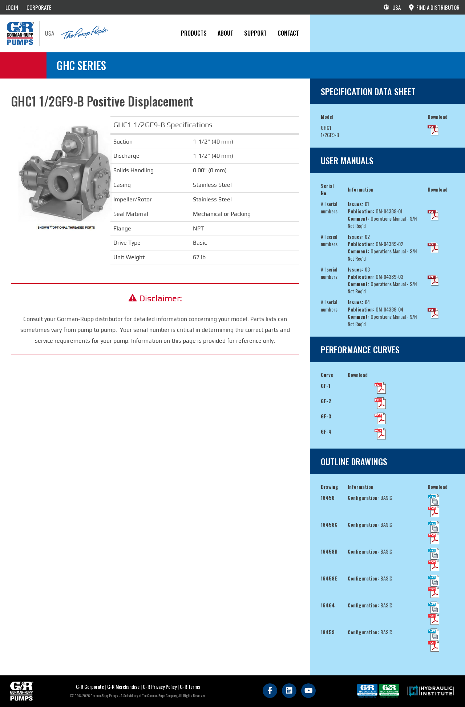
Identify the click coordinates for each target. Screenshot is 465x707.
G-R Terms (190, 686)
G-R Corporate (90, 686)
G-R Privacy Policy (160, 686)
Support (255, 33)
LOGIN (11, 7)
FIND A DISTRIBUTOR (434, 7)
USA (392, 7)
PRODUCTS (194, 33)
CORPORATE (39, 7)
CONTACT (288, 33)
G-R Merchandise (123, 686)
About (225, 33)
